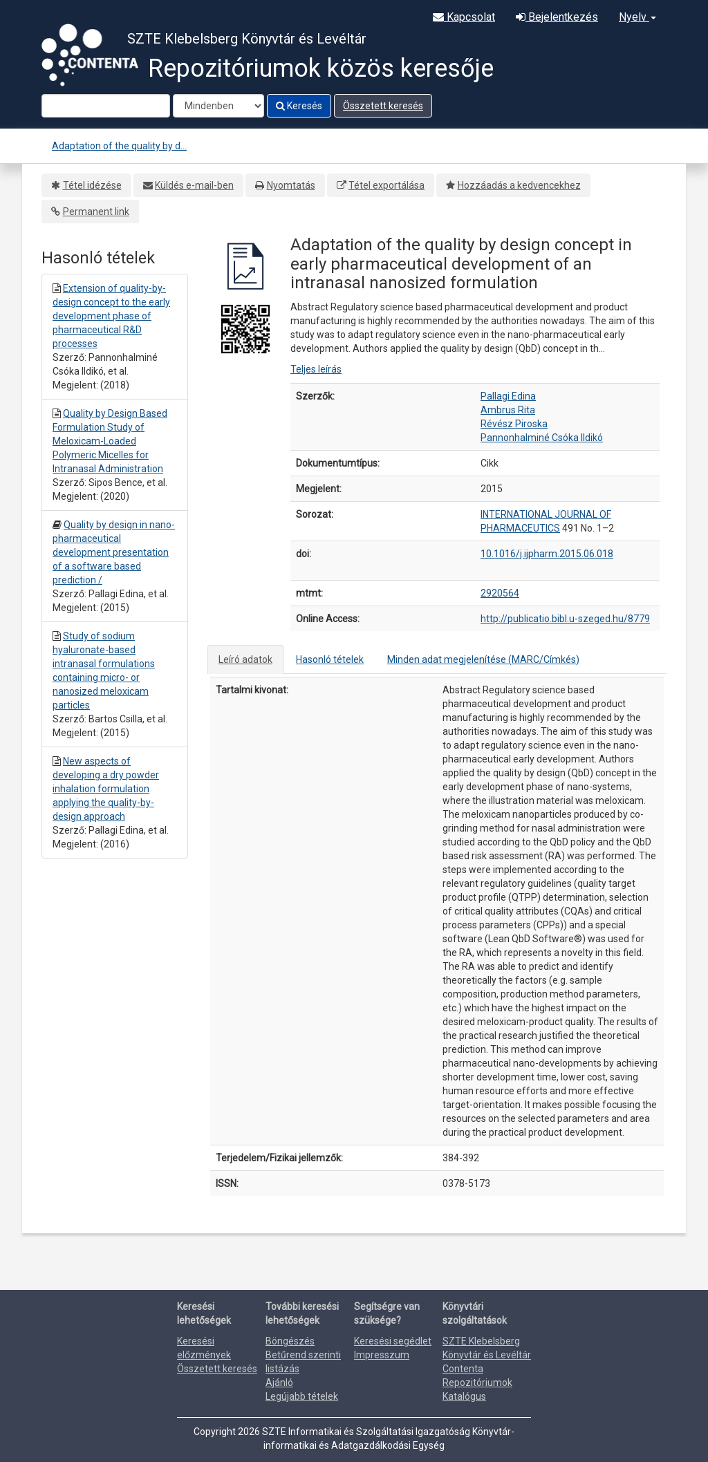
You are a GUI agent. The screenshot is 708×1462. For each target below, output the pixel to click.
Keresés (299, 105)
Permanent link (96, 211)
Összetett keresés (383, 105)
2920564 (500, 593)
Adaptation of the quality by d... (119, 145)
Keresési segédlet (392, 1341)
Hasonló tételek (330, 659)
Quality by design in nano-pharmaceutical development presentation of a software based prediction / (114, 552)
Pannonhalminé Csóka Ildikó (542, 437)
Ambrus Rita (508, 409)
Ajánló (279, 1382)
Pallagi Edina (508, 396)
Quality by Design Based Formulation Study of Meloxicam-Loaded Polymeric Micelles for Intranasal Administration (110, 441)
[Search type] (218, 106)
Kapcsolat (464, 17)
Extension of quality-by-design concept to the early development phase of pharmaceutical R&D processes (111, 316)
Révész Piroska (514, 423)
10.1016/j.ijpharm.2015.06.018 (547, 553)
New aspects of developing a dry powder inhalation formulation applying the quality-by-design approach (106, 789)
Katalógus (464, 1396)
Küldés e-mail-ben (194, 185)
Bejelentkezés (557, 17)
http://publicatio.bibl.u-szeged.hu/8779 (565, 618)
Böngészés (290, 1341)
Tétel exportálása (386, 185)
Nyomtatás (291, 185)
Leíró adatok (245, 659)
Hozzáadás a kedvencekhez (519, 185)
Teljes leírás (316, 369)
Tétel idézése (92, 185)
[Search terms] (105, 106)
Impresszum (381, 1354)
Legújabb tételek (302, 1396)
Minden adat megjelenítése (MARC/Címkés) (483, 659)
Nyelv (637, 17)
